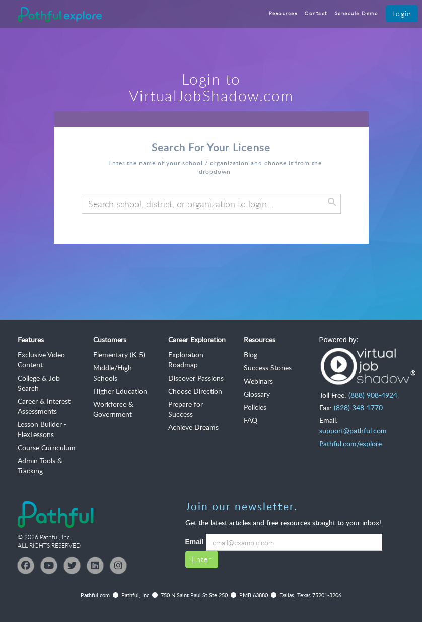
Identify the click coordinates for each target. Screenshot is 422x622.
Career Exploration (197, 339)
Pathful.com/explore (350, 443)
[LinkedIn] (95, 565)
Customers (109, 339)
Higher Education (120, 391)
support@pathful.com (353, 431)
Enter (202, 559)
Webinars (258, 381)
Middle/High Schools (112, 373)
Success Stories (268, 367)
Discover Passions (196, 378)
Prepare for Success (185, 409)
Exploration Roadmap (185, 359)
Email (194, 542)
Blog (250, 354)
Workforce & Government (113, 409)
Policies (255, 407)
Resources (283, 13)
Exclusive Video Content (41, 359)
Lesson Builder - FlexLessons (42, 429)
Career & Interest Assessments (44, 406)
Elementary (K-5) (119, 354)
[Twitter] (72, 565)
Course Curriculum (47, 447)
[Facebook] (26, 565)
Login (401, 13)
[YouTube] (49, 565)
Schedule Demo (357, 13)
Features (31, 339)
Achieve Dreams (193, 427)
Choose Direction (195, 391)
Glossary (257, 394)
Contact (316, 13)
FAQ (250, 420)
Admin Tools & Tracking (40, 465)
